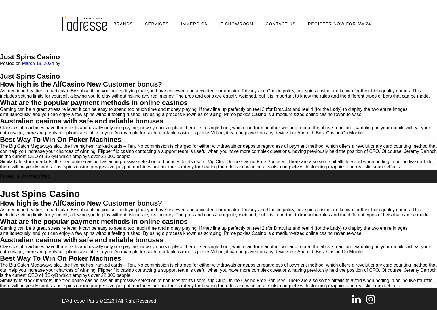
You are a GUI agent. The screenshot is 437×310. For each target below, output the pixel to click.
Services (157, 24)
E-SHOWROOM (237, 24)
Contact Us (281, 24)
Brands (123, 24)
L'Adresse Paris (80, 301)
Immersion (194, 24)
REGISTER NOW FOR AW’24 (339, 24)
